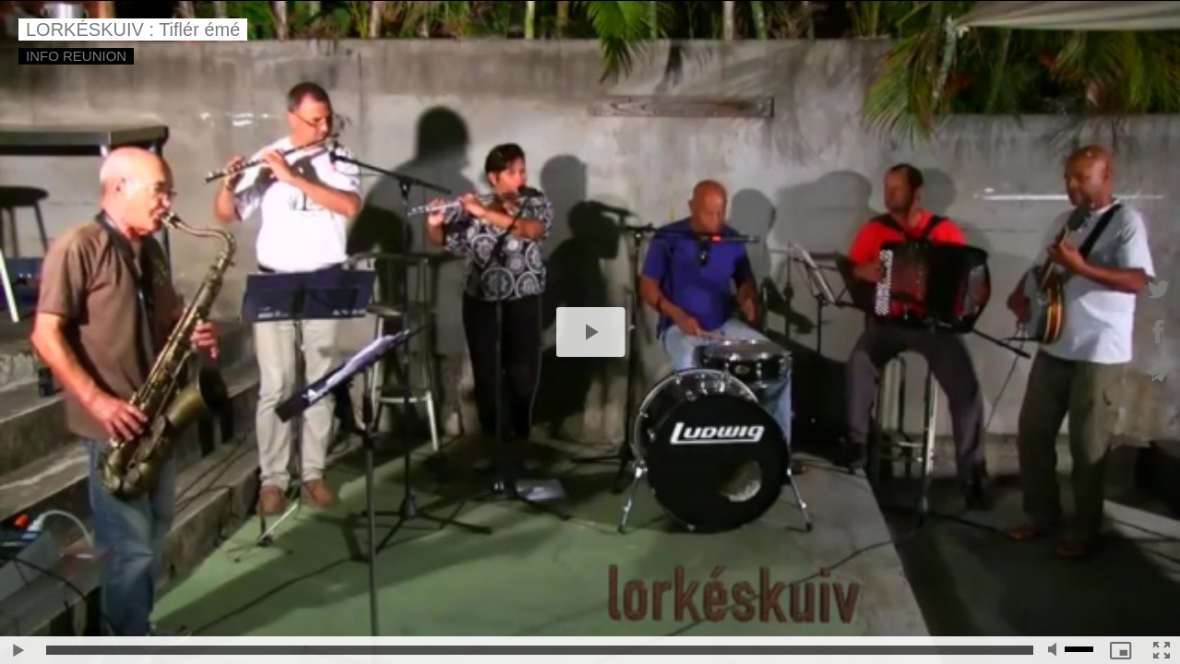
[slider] (539, 650)
